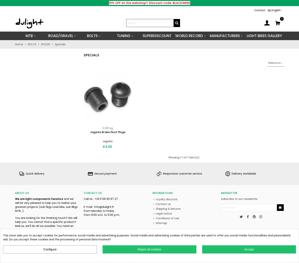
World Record (189, 35)
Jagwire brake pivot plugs (107, 132)
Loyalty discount (165, 199)
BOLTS (92, 35)
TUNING (123, 35)
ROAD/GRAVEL (60, 35)
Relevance (275, 62)
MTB (29, 35)
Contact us (161, 204)
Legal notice (162, 214)
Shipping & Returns (166, 209)
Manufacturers (225, 35)
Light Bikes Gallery (264, 35)
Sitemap (159, 223)
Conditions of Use (165, 218)
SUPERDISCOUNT (157, 35)
